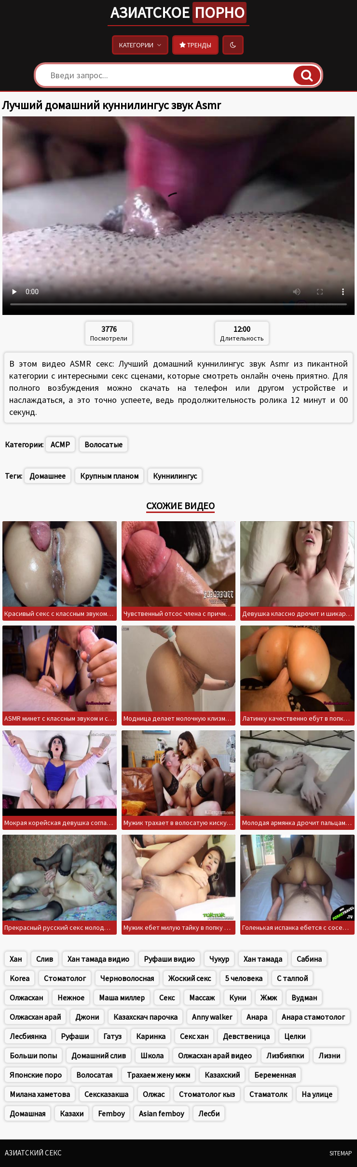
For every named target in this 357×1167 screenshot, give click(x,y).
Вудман (304, 997)
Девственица (246, 1036)
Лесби (209, 1113)
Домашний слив (98, 1055)
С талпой (292, 978)
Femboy (111, 1113)
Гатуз (112, 1036)
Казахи (71, 1113)
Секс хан (194, 1036)
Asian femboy (161, 1113)
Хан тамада (263, 959)
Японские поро (36, 1075)
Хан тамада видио (98, 959)
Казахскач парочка (145, 1017)
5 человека (243, 978)
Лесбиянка (28, 1036)
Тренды (195, 45)
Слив (44, 959)
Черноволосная (127, 978)
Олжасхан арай (35, 1017)
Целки (294, 1036)
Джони (87, 1017)
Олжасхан (26, 997)
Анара (257, 1017)
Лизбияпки (285, 1055)
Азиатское (178, 12)
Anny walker (212, 1017)
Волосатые (103, 444)
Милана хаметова (40, 1094)
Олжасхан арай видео (215, 1055)
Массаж (202, 997)
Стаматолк (268, 1094)
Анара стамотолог (313, 1017)
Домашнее (47, 476)
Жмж (269, 997)
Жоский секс (189, 978)
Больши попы (33, 1055)
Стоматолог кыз (207, 1094)
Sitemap (341, 1153)
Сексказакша (106, 1094)
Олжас (154, 1094)
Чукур (219, 959)
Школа (152, 1055)
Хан (16, 959)
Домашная (27, 1113)
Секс (167, 997)
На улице (317, 1094)
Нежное (70, 997)
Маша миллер (122, 997)
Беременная (275, 1075)
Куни (237, 997)
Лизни (329, 1055)
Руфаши (75, 1036)
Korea (19, 978)
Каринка (150, 1036)
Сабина (309, 959)
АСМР (60, 444)
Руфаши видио (169, 959)
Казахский (222, 1075)
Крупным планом (109, 476)
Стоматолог (65, 978)
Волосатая (94, 1075)
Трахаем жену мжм (158, 1075)
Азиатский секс (33, 1152)
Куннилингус (175, 476)
